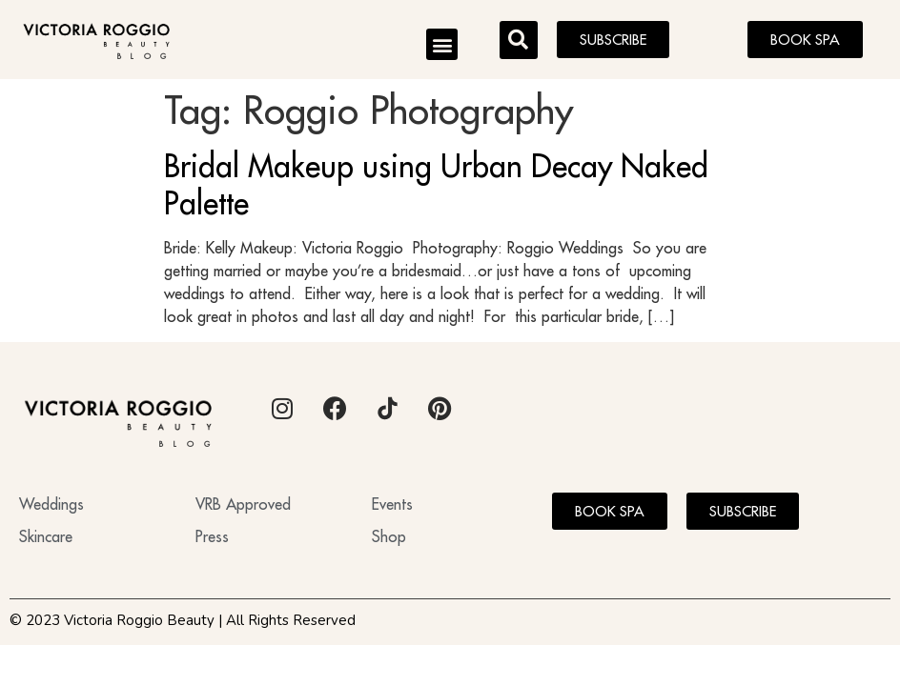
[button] (442, 44)
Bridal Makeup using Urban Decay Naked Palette (436, 184)
